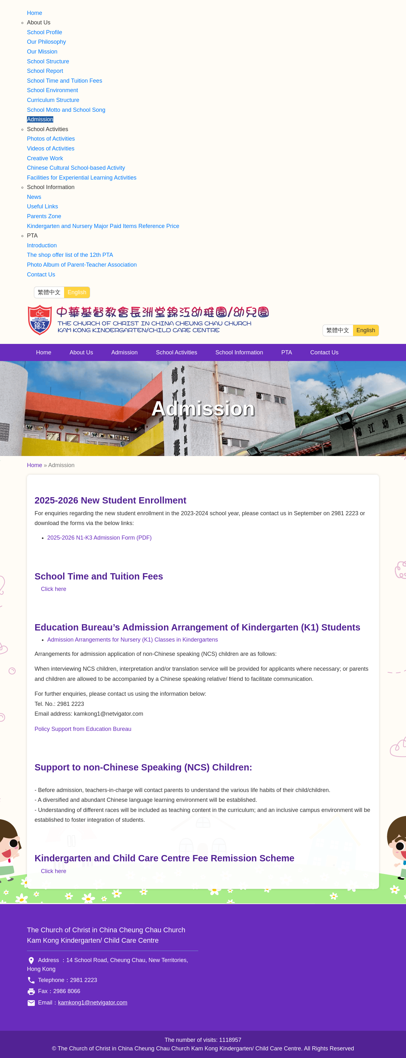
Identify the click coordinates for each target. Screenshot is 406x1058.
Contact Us (41, 274)
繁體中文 (49, 292)
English (77, 292)
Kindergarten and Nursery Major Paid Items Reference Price (103, 226)
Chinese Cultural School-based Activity (76, 168)
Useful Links (42, 206)
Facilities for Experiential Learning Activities (81, 177)
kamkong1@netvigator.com (92, 1002)
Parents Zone (44, 216)
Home (34, 13)
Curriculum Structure (53, 100)
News (34, 197)
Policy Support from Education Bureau (83, 729)
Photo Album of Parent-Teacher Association (82, 265)
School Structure (48, 61)
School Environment (52, 90)
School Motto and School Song (66, 110)
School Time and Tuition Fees (64, 81)
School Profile (44, 32)
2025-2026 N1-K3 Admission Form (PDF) (99, 538)
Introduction (42, 245)
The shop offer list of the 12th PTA (70, 255)
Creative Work (45, 158)
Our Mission (42, 51)
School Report (45, 71)
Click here (53, 589)
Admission (40, 119)
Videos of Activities (51, 148)
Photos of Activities (51, 139)
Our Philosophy (46, 42)
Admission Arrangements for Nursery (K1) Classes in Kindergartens (132, 640)
